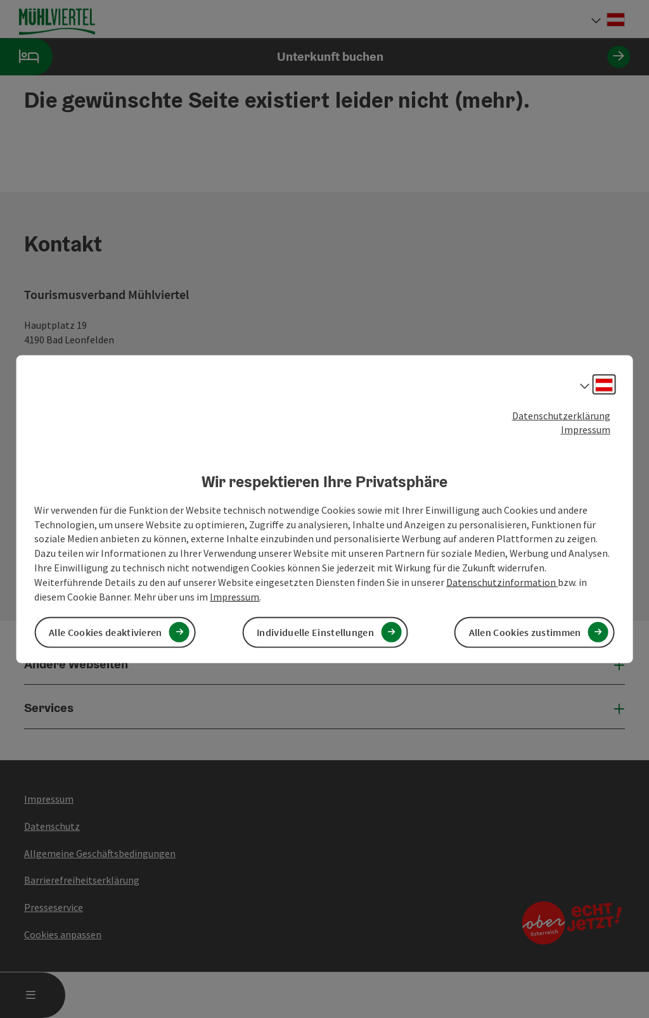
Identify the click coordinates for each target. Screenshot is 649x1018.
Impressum (585, 429)
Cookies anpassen (62, 934)
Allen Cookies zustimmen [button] (525, 632)
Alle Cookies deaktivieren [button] (105, 632)
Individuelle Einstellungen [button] (315, 632)
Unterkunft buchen (315, 56)
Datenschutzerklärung (561, 415)
